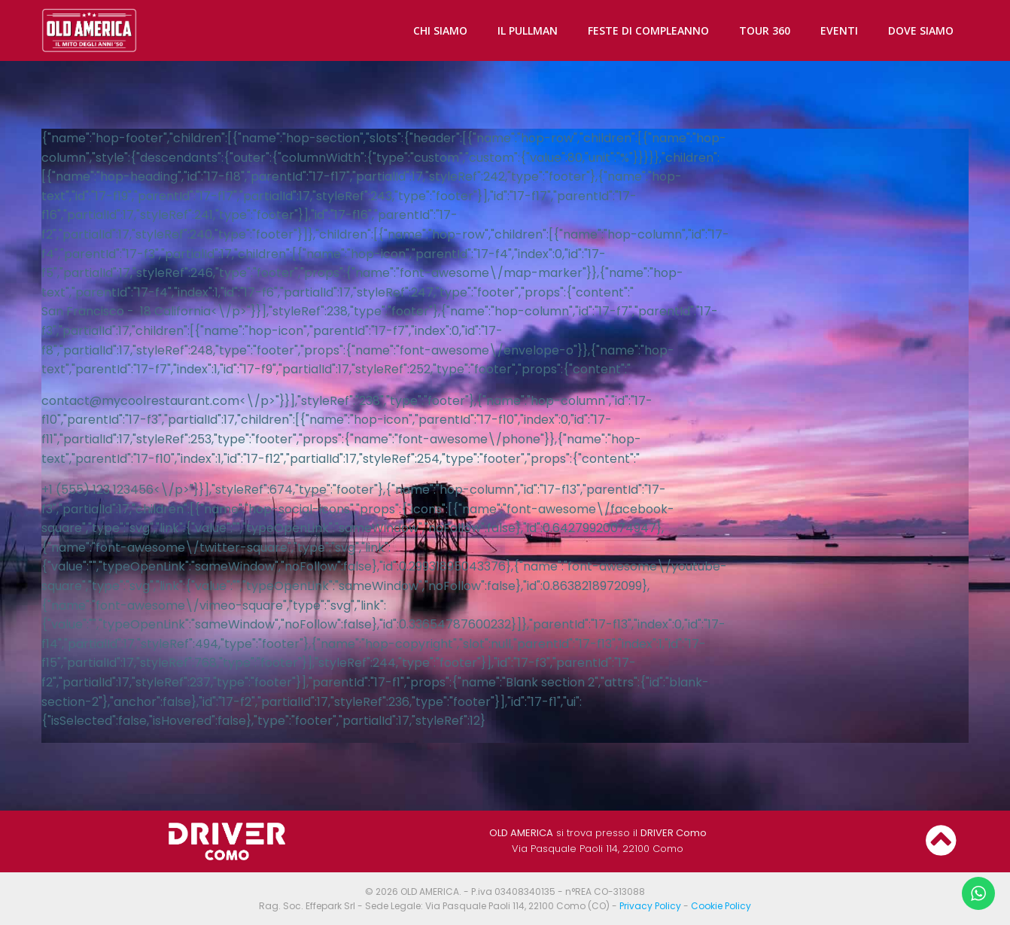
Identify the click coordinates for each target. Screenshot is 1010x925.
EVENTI (839, 30)
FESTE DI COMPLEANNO (648, 30)
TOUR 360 (764, 30)
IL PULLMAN (527, 30)
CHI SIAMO (440, 30)
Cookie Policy (721, 905)
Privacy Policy (650, 905)
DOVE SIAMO (921, 30)
